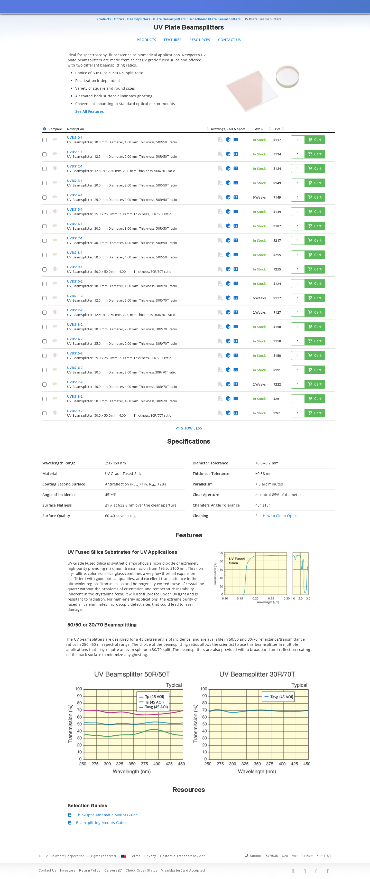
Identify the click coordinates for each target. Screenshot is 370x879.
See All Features (89, 111)
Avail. (259, 129)
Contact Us (229, 39)
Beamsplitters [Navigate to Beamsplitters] (138, 19)
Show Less (189, 428)
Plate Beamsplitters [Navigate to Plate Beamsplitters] (169, 19)
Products (146, 39)
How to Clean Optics (281, 515)
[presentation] (185, 439)
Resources (199, 39)
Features (173, 39)
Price (277, 129)
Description (75, 129)
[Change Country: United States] (123, 856)
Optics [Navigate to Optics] (119, 19)
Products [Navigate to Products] (103, 19)
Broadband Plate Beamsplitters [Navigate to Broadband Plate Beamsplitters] (214, 19)
